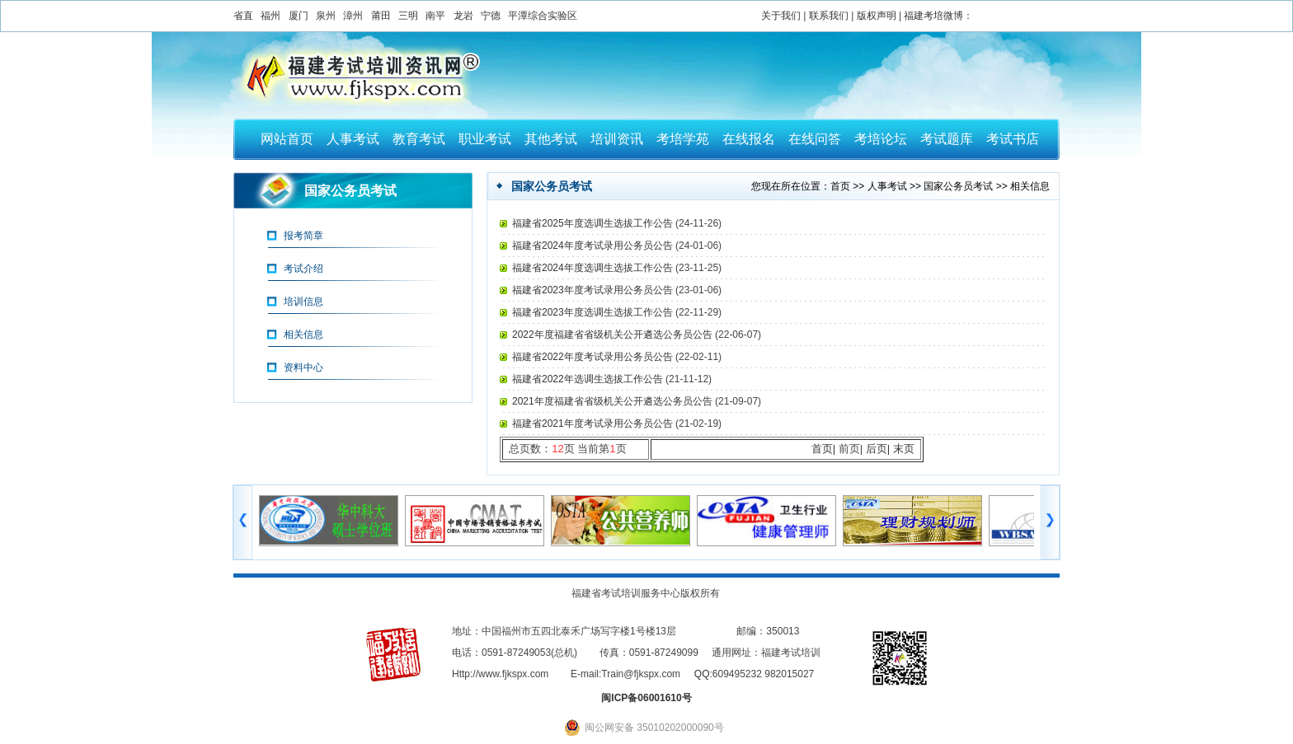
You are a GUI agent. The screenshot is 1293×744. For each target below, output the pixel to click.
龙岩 (463, 15)
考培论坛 (880, 139)
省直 (243, 15)
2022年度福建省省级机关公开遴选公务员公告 (613, 334)
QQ (702, 674)
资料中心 (303, 367)
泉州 (326, 15)
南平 (435, 15)
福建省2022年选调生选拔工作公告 (588, 379)
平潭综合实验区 (542, 15)
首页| (823, 448)
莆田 (381, 15)
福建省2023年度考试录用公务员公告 (593, 290)
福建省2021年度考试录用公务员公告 (593, 423)
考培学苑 (682, 139)
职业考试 (484, 139)
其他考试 (550, 139)
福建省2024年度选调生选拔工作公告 (593, 268)
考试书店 (1012, 139)
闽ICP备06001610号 (646, 698)
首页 (840, 186)
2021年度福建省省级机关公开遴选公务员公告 (613, 401)
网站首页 (287, 139)
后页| (878, 448)
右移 (1050, 522)
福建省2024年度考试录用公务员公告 (593, 245)
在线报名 (748, 139)
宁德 (491, 15)
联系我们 (829, 15)
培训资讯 (616, 139)
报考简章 (303, 235)
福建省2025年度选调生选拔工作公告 (593, 223)
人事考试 (353, 139)
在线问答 (814, 139)
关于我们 (781, 15)
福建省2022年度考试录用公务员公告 (593, 357)
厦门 (298, 15)
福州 (270, 15)
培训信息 (303, 301)
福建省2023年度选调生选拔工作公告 (593, 312)
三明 (408, 15)
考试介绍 (303, 268)
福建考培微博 (933, 15)
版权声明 (876, 15)
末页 (904, 448)
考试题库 (946, 139)
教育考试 (419, 139)
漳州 (353, 15)
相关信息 (303, 334)
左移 (242, 522)
